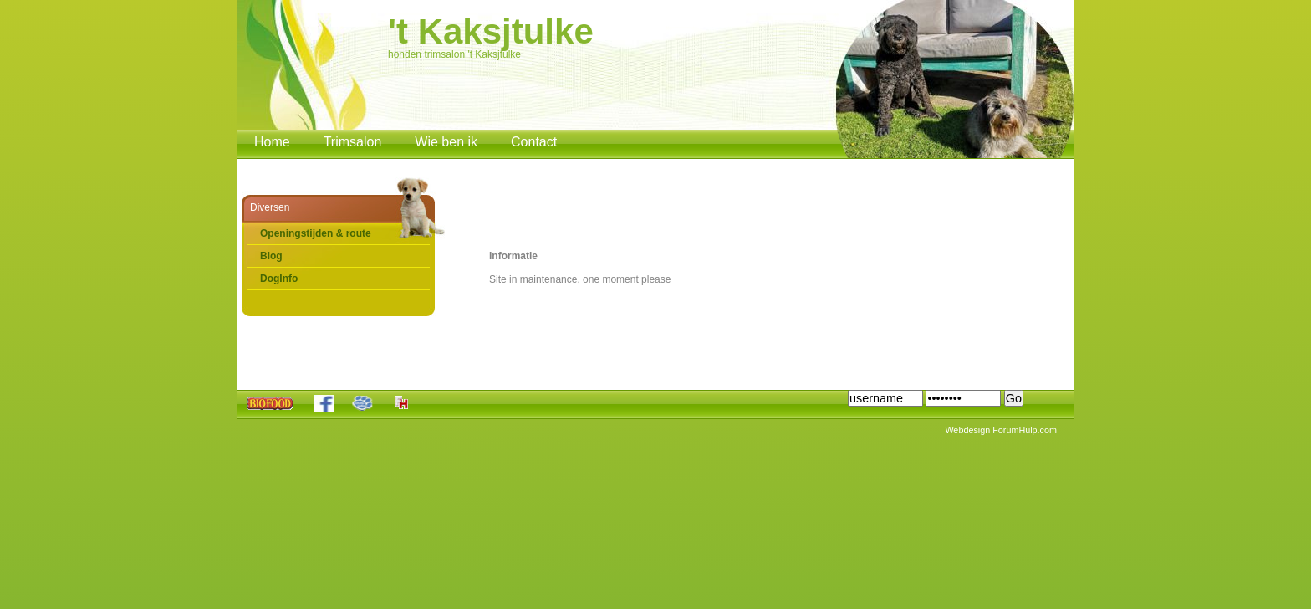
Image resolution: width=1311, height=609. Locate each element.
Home (272, 142)
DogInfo (279, 278)
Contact (534, 142)
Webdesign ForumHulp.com (1001, 430)
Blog (271, 256)
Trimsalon (353, 142)
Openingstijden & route (315, 233)
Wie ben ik (446, 142)
